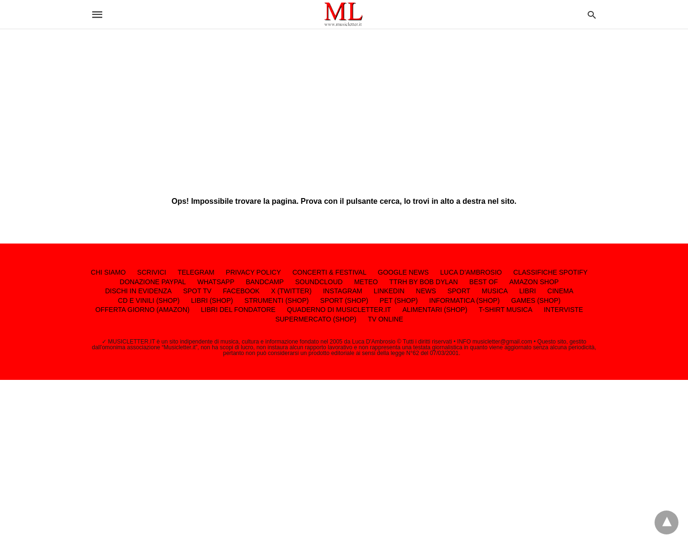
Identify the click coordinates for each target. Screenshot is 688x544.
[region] (344, 105)
